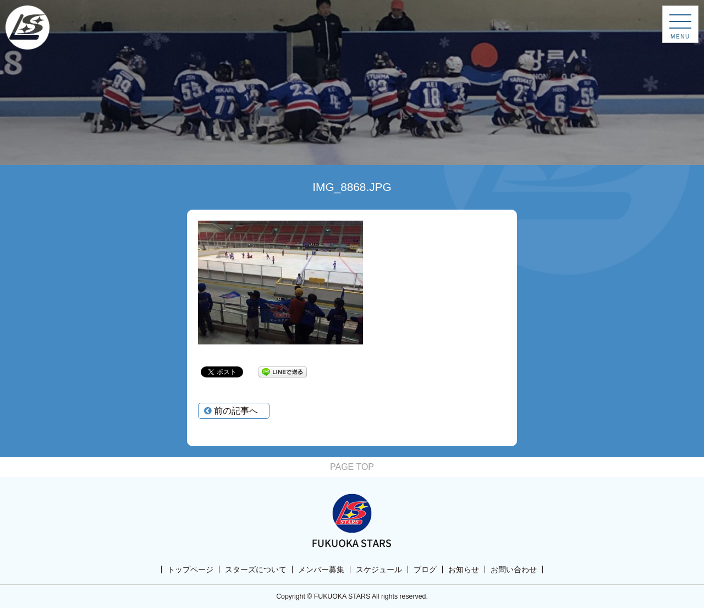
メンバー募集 (321, 569)
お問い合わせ (514, 569)
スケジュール (379, 569)
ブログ (425, 569)
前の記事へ (231, 410)
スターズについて (256, 569)
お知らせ (463, 569)
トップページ (190, 569)
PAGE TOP (352, 467)
